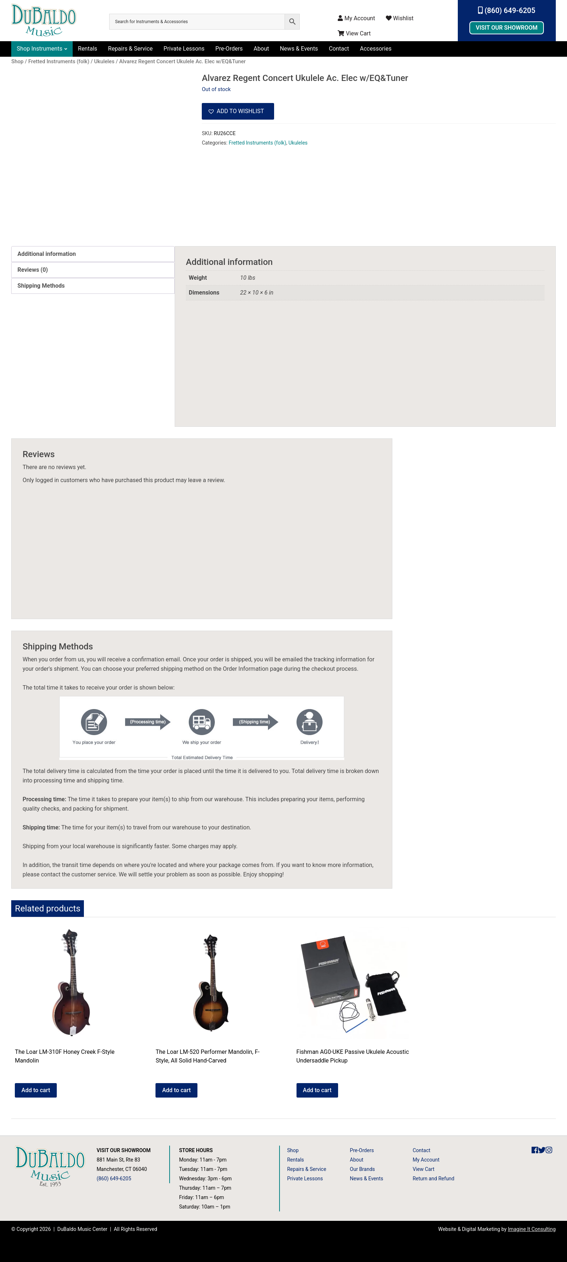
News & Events (299, 48)
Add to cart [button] (35, 1090)
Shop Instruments (39, 48)
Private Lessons (183, 48)
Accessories (375, 48)
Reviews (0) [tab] (32, 269)
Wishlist (399, 18)
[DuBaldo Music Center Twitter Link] (542, 1150)
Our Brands (362, 1169)
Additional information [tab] (46, 253)
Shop (293, 1150)
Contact (339, 48)
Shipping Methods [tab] (41, 285)
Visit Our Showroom (507, 27)
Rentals (87, 48)
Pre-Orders (229, 48)
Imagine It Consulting (531, 1229)
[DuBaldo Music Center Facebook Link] (535, 1150)
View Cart (354, 33)
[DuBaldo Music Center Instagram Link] (549, 1150)
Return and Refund (433, 1178)
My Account (356, 18)
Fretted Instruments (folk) (257, 143)
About (261, 48)
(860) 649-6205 (507, 10)
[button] (238, 111)
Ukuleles (298, 143)
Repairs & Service (130, 48)
